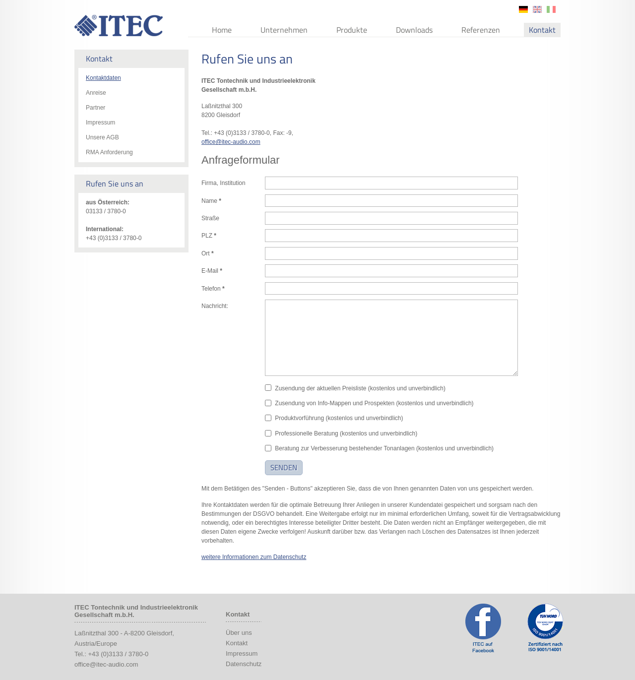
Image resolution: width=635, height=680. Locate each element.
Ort (207, 253)
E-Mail (211, 270)
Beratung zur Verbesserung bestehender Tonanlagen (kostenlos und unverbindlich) (384, 448)
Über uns (239, 632)
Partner (95, 107)
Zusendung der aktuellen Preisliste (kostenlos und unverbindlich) (360, 388)
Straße (210, 218)
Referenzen (480, 30)
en (537, 9)
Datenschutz (243, 664)
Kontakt (542, 30)
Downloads (414, 30)
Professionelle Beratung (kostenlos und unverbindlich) (346, 433)
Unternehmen (284, 30)
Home (222, 30)
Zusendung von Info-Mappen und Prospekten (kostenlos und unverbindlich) (374, 403)
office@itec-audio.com (230, 141)
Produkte (351, 30)
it (551, 9)
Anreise (96, 92)
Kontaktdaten (103, 77)
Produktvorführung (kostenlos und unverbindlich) (339, 418)
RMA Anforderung (109, 152)
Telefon (213, 288)
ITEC (118, 25)
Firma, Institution (223, 183)
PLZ (208, 235)
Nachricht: (214, 306)
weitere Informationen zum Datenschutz (253, 557)
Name (211, 200)
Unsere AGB (102, 137)
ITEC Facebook (483, 628)
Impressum (100, 122)
